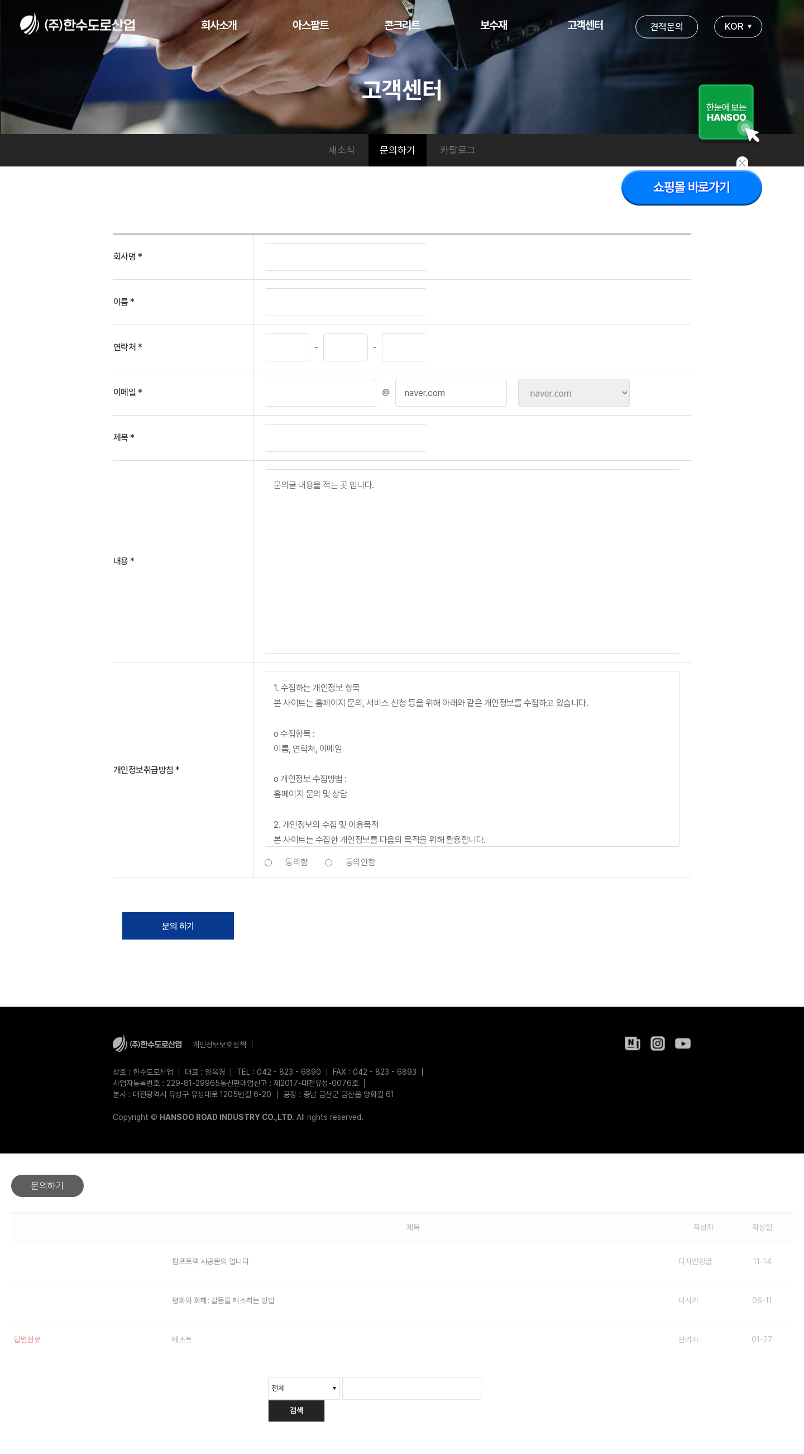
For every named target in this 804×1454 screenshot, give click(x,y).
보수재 (493, 25)
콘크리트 (402, 25)
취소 (299, 926)
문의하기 (397, 150)
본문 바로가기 (0, 0)
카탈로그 (458, 150)
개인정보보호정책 (219, 1044)
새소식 (341, 150)
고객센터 (585, 25)
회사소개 (219, 25)
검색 (296, 1417)
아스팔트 (310, 25)
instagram (657, 1046)
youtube (682, 1046)
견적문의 (666, 26)
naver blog (632, 1046)
